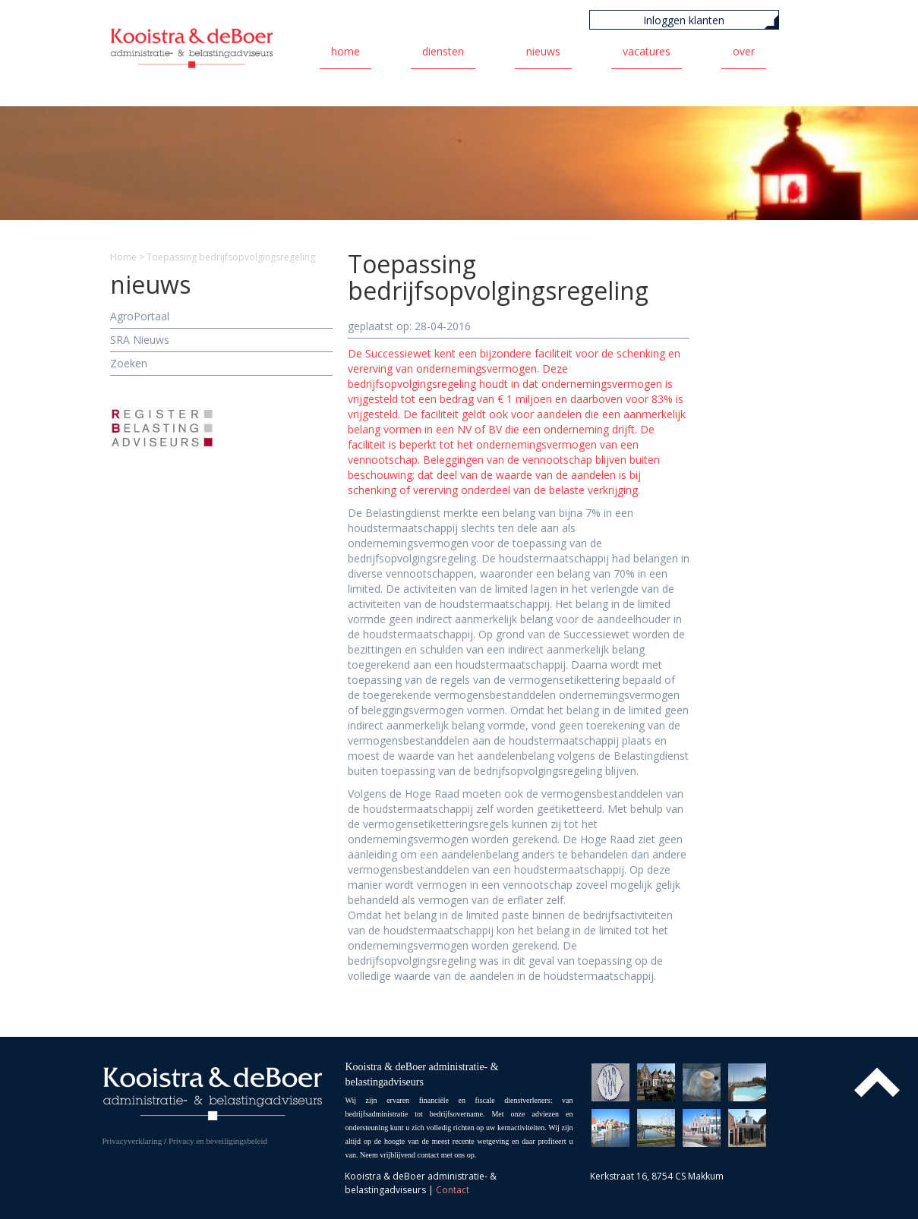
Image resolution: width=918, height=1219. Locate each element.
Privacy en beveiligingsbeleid (218, 1140)
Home (345, 51)
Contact (452, 1189)
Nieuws (543, 51)
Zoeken (128, 363)
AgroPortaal (139, 316)
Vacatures (646, 51)
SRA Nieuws (139, 339)
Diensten (443, 51)
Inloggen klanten (683, 20)
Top (877, 1082)
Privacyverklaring (132, 1140)
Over (744, 51)
